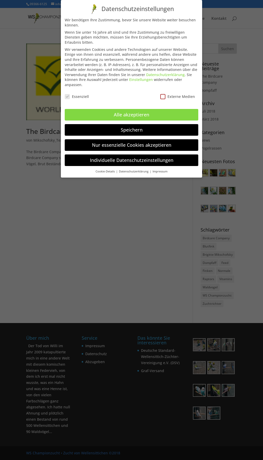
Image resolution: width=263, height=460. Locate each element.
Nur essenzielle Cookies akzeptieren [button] (131, 141)
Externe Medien (177, 92)
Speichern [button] (132, 126)
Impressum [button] (160, 168)
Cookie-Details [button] (106, 168)
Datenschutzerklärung (165, 71)
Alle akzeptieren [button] (131, 111)
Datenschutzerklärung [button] (134, 168)
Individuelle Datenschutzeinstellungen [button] (131, 156)
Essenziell (77, 92)
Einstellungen (141, 75)
